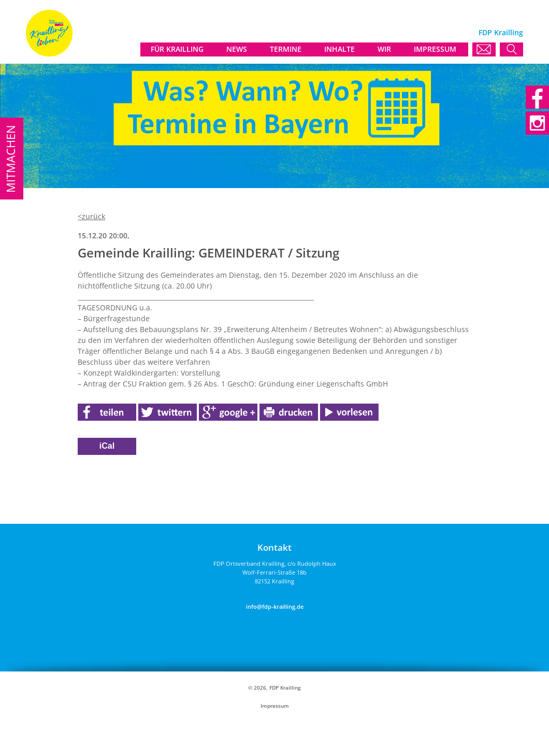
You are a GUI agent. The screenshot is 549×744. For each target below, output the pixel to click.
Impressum (275, 706)
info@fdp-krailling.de (275, 606)
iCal (106, 445)
